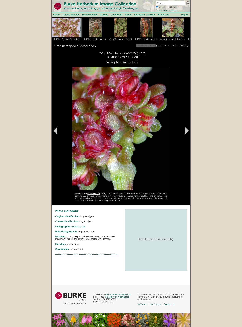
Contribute (116, 14)
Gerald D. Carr (128, 57)
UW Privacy (155, 304)
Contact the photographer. (108, 200)
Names (162, 7)
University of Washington (117, 297)
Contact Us (169, 304)
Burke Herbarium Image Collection (100, 3)
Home (56, 14)
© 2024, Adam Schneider (172, 39)
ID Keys (104, 14)
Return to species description (76, 46)
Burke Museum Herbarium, (118, 294)
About (128, 14)
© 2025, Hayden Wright (95, 39)
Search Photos (89, 14)
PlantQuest (163, 14)
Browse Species (70, 14)
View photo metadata (122, 62)
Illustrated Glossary (144, 14)
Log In (184, 14)
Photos (173, 7)
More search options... (167, 10)
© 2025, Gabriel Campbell (67, 39)
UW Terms (142, 304)
